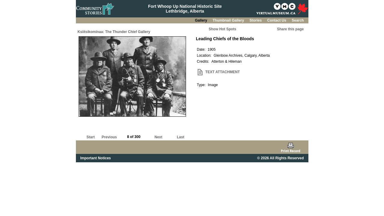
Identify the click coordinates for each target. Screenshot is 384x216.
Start (90, 137)
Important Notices (95, 158)
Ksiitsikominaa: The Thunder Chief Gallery (114, 32)
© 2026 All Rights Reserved (280, 158)
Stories (256, 20)
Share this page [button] (290, 29)
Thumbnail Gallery (229, 20)
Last (180, 137)
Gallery (201, 20)
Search (298, 20)
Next (158, 137)
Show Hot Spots (222, 29)
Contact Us (277, 20)
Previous (109, 137)
